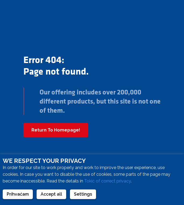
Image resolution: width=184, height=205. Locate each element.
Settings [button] (83, 194)
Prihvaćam (18, 194)
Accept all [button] (51, 194)
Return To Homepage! (55, 130)
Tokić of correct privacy (107, 181)
